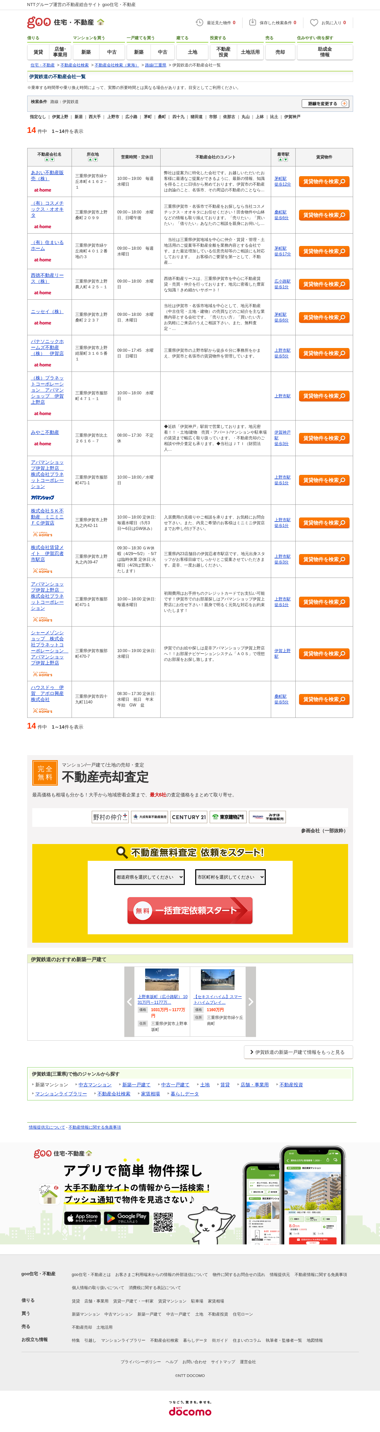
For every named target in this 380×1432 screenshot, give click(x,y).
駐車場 (197, 1301)
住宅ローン (243, 1314)
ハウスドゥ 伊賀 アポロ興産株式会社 (47, 693)
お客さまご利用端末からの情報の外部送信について (161, 1274)
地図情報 (315, 1340)
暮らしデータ (185, 1093)
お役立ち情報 (35, 1339)
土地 (205, 1084)
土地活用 (104, 1327)
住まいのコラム (247, 1340)
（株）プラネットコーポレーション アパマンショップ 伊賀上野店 (47, 390)
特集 (76, 1340)
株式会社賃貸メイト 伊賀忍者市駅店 (47, 553)
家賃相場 (150, 1093)
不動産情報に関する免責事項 (95, 1127)
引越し (90, 1340)
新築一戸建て (136, 1084)
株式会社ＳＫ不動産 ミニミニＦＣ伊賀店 (47, 517)
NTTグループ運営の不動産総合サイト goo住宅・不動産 (81, 4)
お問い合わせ (194, 1362)
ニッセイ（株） (47, 311)
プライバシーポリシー (141, 1362)
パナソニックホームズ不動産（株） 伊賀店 (47, 347)
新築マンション (86, 1314)
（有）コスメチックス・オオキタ (47, 209)
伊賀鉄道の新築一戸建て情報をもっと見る (300, 1052)
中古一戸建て (175, 1084)
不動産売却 (82, 1327)
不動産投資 (291, 1084)
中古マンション (95, 1084)
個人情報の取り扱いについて (98, 1287)
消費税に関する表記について (155, 1287)
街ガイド (220, 1340)
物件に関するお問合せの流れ (239, 1274)
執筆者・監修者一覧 (284, 1340)
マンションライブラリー (61, 1093)
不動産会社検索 (113, 1093)
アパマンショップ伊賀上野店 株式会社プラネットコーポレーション (47, 474)
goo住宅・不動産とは (91, 1274)
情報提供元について (47, 1127)
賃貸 (225, 1084)
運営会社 (248, 1362)
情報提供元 (280, 1274)
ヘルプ (172, 1362)
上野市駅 (283, 396)
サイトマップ (223, 1362)
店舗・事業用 (255, 1084)
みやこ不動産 (45, 432)
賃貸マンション (172, 1301)
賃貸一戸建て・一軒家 (133, 1301)
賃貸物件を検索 (324, 182)
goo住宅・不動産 (39, 1273)
